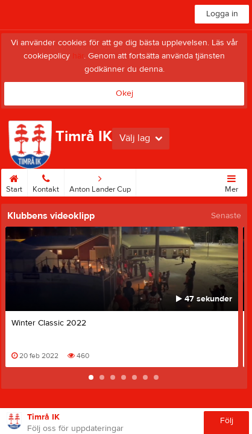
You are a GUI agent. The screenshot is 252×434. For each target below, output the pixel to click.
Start (14, 181)
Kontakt (46, 181)
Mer (231, 181)
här (78, 56)
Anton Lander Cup (100, 181)
